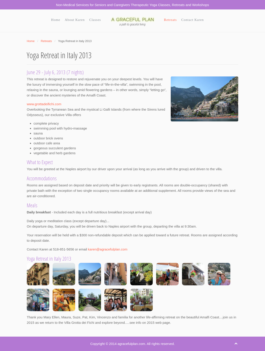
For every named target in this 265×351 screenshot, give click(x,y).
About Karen (75, 20)
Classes (95, 20)
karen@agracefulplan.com (107, 249)
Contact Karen (192, 20)
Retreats (170, 20)
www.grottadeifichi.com (44, 104)
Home (55, 20)
